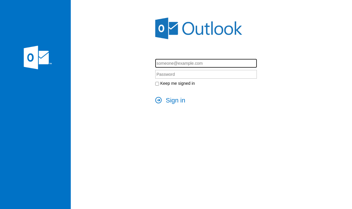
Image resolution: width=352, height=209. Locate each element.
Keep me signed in (177, 83)
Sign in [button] (175, 100)
